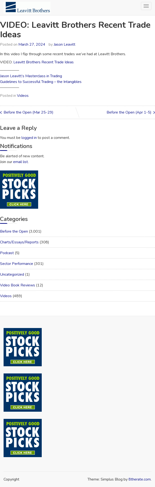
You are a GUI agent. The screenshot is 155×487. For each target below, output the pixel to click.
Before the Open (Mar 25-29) (28, 112)
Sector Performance (16, 263)
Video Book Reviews (17, 285)
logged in (29, 137)
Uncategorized (12, 274)
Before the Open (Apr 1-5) (129, 112)
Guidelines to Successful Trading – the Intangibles (41, 81)
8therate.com (140, 479)
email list (20, 161)
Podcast (7, 253)
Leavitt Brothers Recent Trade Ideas (43, 62)
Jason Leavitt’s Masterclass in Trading (31, 76)
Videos (23, 95)
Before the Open (14, 231)
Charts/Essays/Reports (19, 242)
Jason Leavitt (64, 44)
